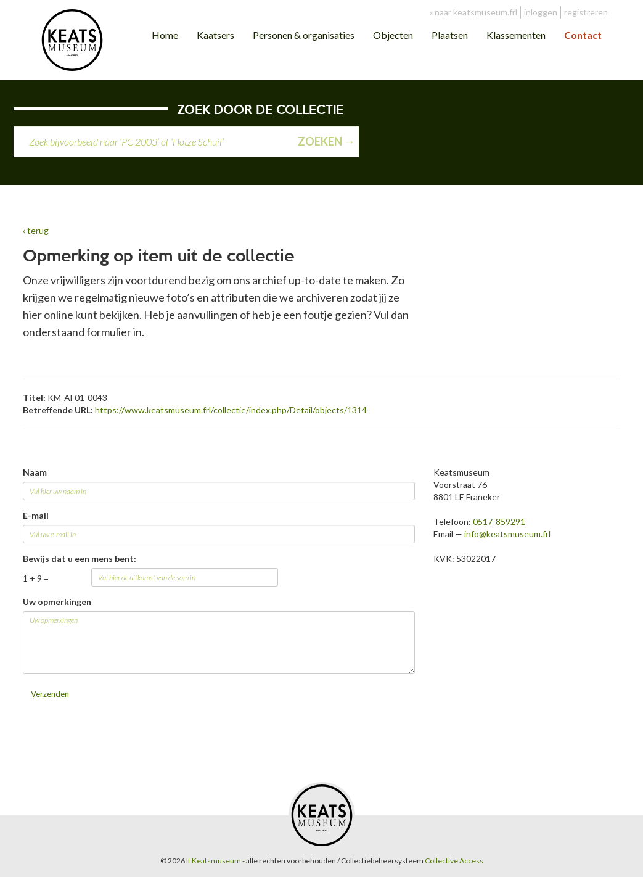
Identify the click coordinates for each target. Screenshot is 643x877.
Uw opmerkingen (57, 601)
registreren (586, 12)
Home (165, 35)
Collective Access (454, 860)
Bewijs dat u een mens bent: (79, 558)
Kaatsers (215, 35)
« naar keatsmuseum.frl (473, 12)
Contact (583, 35)
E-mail (36, 515)
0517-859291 (499, 521)
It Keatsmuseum (213, 860)
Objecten (393, 35)
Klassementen (516, 35)
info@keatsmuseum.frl (507, 534)
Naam (35, 472)
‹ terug (36, 230)
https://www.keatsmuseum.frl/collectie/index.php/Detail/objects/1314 (231, 410)
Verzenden (50, 694)
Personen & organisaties (303, 35)
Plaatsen (450, 35)
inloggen (540, 12)
